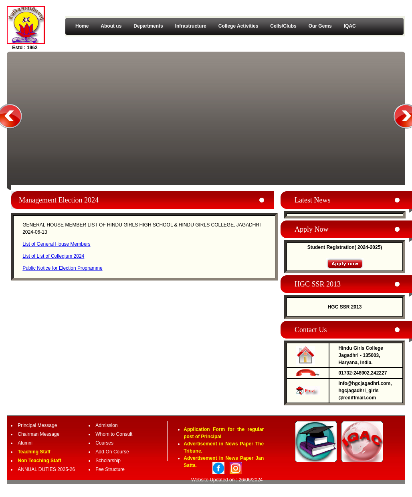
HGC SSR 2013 (345, 307)
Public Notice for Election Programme (62, 268)
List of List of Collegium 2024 (53, 256)
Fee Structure (110, 469)
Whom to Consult (113, 434)
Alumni (25, 443)
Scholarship (108, 460)
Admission (106, 425)
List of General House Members (56, 244)
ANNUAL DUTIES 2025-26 (46, 469)
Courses (104, 443)
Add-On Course (112, 452)
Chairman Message (38, 434)
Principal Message (37, 425)
